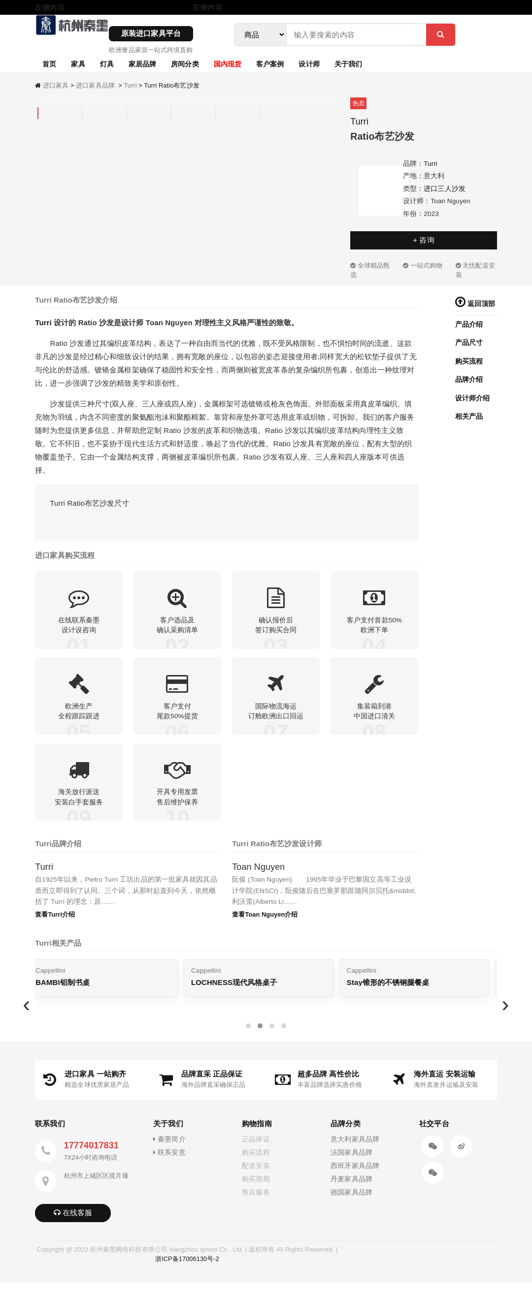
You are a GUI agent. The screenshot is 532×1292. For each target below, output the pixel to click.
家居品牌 (142, 63)
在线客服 (73, 1223)
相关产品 (469, 416)
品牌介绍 (469, 379)
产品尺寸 (469, 342)
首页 (49, 63)
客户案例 (270, 63)
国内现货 (227, 63)
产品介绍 (469, 324)
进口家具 (55, 85)
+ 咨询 (423, 240)
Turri (130, 85)
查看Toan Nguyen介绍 (265, 924)
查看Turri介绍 (55, 924)
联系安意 (169, 1163)
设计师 (309, 63)
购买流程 (469, 361)
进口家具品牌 (95, 85)
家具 (78, 63)
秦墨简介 (169, 1149)
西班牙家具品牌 (355, 1176)
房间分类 (185, 63)
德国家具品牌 (351, 1202)
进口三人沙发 (445, 188)
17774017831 (91, 1156)
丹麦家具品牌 (351, 1189)
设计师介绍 (472, 398)
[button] (248, 1036)
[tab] (37, 113)
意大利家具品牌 (355, 1149)
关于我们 (348, 63)
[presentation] (27, 1014)
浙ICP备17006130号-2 (187, 1269)
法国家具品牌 (351, 1163)
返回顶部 (475, 304)
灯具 (107, 63)
